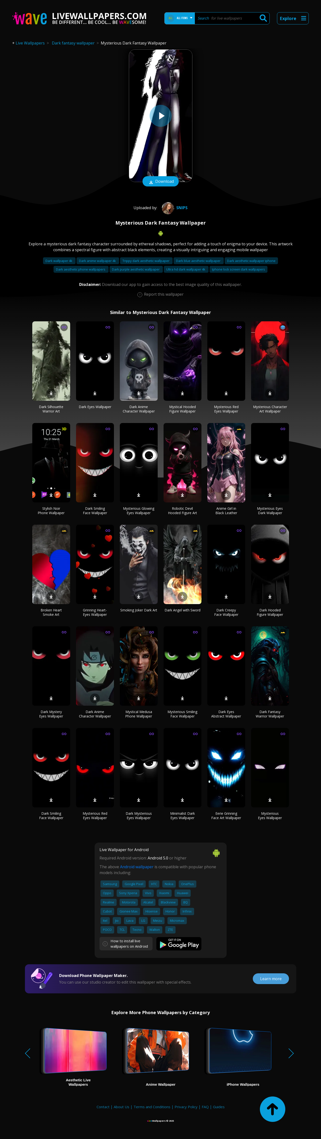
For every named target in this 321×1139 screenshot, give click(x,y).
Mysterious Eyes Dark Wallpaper (270, 510)
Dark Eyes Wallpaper (95, 406)
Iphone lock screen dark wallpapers (238, 269)
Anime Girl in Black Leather (226, 510)
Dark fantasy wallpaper (73, 43)
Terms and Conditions (151, 1106)
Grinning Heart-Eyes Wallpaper (95, 612)
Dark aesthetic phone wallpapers (81, 269)
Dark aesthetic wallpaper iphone (251, 261)
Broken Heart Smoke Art (51, 612)
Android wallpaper (137, 866)
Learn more (271, 978)
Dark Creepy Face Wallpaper (226, 612)
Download (160, 182)
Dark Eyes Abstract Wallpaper (226, 713)
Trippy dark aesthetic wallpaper (146, 261)
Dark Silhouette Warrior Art (51, 408)
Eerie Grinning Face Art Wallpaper (226, 815)
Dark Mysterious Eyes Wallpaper (139, 815)
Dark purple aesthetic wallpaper (136, 269)
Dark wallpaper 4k (59, 261)
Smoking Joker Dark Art (138, 610)
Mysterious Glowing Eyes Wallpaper (138, 510)
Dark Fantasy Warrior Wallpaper (270, 713)
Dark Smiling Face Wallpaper (95, 510)
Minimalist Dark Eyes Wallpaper (182, 815)
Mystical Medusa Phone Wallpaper (138, 713)
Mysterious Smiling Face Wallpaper (182, 713)
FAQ (205, 1106)
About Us (121, 1106)
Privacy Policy (186, 1106)
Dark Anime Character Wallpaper (139, 408)
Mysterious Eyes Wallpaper (270, 815)
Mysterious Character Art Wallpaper (270, 408)
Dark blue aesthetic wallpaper (198, 261)
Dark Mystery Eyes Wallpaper (51, 713)
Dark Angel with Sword (182, 610)
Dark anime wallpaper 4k (98, 261)
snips (174, 207)
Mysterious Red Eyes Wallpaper (226, 408)
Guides (219, 1106)
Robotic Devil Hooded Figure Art (182, 510)
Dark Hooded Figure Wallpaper (270, 612)
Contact (103, 1106)
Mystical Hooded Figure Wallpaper (182, 408)
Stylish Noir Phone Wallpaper (51, 510)
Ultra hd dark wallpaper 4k (186, 269)
